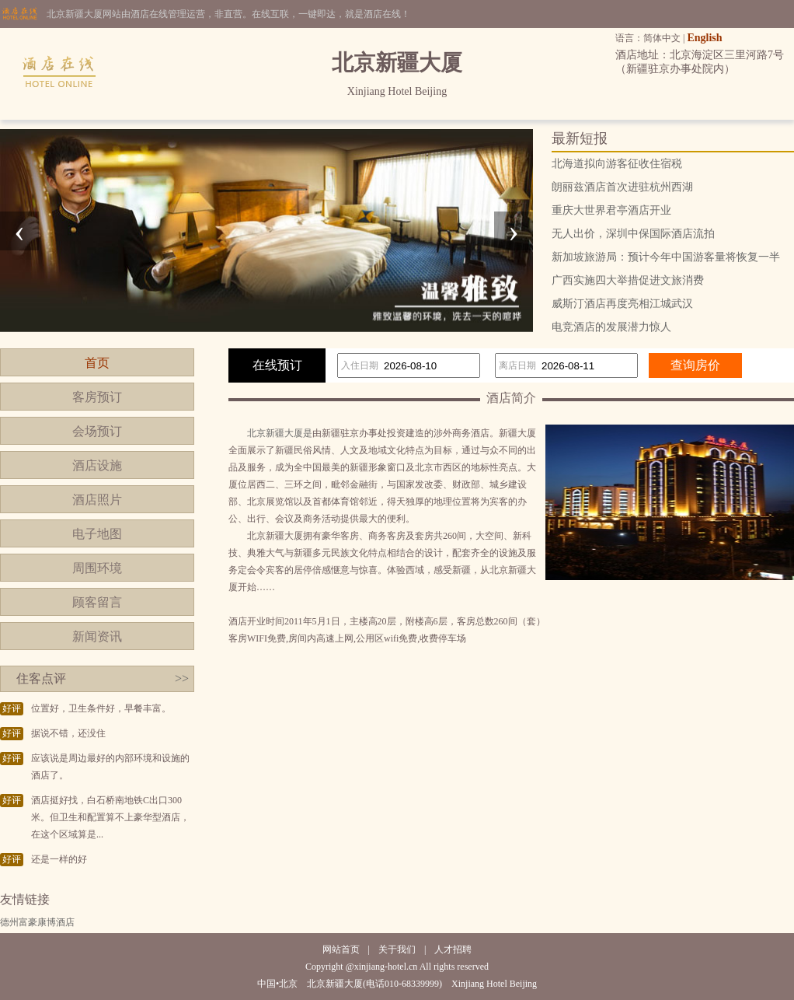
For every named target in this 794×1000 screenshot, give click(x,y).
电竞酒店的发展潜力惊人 (611, 327)
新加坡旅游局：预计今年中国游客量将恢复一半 (666, 257)
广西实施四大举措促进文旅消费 (628, 280)
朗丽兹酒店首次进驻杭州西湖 (622, 187)
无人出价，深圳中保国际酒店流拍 (633, 234)
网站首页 (341, 949)
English (704, 38)
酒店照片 (97, 499)
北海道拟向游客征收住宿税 (617, 164)
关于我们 (397, 949)
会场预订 (97, 431)
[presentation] (19, 231)
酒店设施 (97, 465)
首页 (97, 362)
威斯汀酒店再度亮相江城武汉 (622, 303)
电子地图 (97, 533)
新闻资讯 (97, 636)
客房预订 (97, 397)
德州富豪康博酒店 (37, 922)
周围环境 (97, 568)
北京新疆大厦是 (279, 433)
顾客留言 (97, 602)
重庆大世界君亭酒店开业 (611, 210)
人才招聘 (453, 949)
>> (182, 678)
